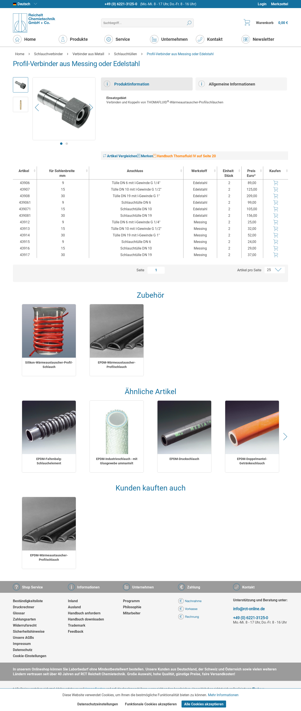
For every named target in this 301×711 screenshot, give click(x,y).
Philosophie (132, 607)
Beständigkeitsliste (28, 601)
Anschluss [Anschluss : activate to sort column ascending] (135, 171)
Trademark (76, 625)
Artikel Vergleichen (120, 156)
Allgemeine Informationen (226, 83)
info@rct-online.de (249, 609)
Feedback (75, 631)
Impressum (22, 644)
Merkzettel (279, 4)
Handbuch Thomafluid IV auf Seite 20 (184, 156)
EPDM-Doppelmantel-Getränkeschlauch (252, 461)
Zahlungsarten (24, 619)
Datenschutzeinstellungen (97, 704)
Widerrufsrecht (24, 625)
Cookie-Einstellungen (29, 656)
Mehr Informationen (223, 695)
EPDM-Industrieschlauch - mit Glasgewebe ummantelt (116, 461)
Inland (73, 601)
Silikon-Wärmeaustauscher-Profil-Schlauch (49, 365)
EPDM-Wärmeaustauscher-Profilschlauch (116, 365)
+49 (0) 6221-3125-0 (121, 4)
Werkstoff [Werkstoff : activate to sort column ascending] (199, 171)
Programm (131, 601)
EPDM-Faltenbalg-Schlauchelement (49, 461)
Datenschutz (22, 650)
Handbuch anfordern (84, 613)
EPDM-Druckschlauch (184, 459)
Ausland (74, 607)
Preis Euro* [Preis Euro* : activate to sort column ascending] (251, 173)
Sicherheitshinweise (29, 631)
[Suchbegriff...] (147, 23)
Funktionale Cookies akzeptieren (151, 704)
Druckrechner (23, 607)
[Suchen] (189, 23)
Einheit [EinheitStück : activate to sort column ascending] (228, 173)
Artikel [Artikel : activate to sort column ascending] (24, 171)
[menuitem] (264, 4)
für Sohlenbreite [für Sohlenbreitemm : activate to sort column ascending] (62, 173)
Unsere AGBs (23, 638)
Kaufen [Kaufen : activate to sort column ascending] (275, 171)
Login (262, 4)
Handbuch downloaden (86, 619)
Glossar (19, 613)
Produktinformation (126, 83)
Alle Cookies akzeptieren (203, 704)
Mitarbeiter (131, 613)
